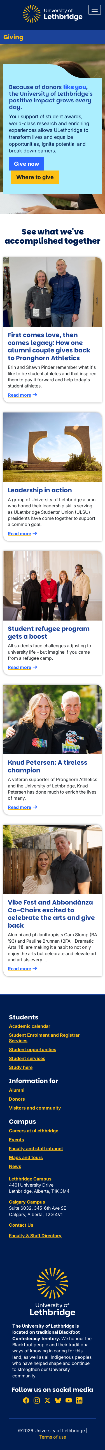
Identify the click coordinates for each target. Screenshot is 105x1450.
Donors (17, 1099)
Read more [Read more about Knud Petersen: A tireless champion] (19, 807)
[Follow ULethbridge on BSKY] (57, 1400)
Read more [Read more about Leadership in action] (19, 533)
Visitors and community (35, 1108)
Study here (20, 1067)
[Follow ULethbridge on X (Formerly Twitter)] (47, 1400)
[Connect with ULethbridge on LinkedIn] (79, 1400)
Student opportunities (32, 1049)
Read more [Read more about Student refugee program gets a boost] (19, 667)
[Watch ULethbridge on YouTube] (68, 1400)
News (15, 1166)
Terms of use (52, 1437)
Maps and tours (26, 1157)
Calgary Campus (27, 1202)
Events (16, 1139)
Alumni (16, 1090)
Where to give (35, 177)
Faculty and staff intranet (36, 1148)
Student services (27, 1058)
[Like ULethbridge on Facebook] (26, 1400)
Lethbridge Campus (30, 1179)
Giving (13, 37)
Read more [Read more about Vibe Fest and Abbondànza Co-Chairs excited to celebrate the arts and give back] (19, 968)
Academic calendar (29, 1026)
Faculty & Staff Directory (35, 1235)
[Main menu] (94, 10)
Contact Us (21, 1225)
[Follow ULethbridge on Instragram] (36, 1400)
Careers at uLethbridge (33, 1130)
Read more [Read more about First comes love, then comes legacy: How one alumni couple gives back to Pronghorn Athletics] (19, 395)
